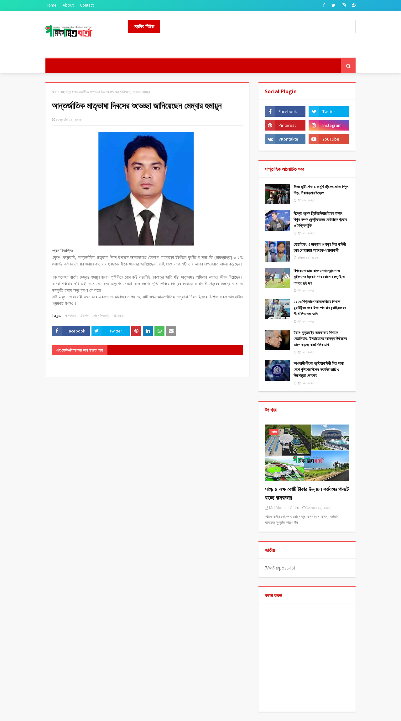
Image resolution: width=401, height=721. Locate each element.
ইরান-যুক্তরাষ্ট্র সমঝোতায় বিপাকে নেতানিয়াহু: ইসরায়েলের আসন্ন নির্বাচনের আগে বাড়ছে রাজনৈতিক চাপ (320, 339)
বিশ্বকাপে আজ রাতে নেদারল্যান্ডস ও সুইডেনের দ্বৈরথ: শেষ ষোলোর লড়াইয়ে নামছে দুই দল (319, 277)
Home (50, 5)
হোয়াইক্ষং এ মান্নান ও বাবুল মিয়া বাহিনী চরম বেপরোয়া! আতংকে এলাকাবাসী (320, 247)
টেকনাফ (84, 315)
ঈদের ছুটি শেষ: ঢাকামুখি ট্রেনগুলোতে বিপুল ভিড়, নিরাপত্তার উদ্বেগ (321, 190)
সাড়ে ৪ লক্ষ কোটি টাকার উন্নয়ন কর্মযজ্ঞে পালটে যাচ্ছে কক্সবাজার (307, 493)
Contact (87, 5)
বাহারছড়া (65, 92)
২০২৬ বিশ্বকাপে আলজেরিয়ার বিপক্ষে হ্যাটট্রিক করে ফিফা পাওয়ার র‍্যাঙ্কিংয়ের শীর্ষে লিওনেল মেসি (320, 308)
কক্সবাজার (70, 315)
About (68, 5)
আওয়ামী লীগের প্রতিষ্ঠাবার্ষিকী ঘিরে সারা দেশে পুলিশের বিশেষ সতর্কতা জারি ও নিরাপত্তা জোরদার (319, 369)
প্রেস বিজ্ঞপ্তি (101, 315)
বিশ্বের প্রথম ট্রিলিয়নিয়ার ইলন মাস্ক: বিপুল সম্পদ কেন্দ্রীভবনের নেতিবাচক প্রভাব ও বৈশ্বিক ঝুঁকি (320, 219)
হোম (54, 92)
